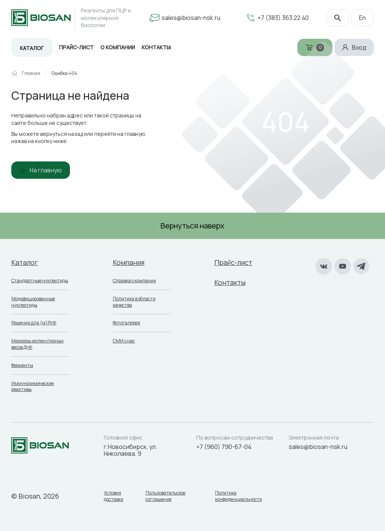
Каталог (32, 48)
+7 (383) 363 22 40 (283, 18)
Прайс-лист (76, 47)
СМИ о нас (124, 341)
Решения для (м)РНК (33, 323)
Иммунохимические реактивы (32, 386)
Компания (128, 262)
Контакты (230, 282)
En (362, 18)
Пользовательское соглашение (165, 496)
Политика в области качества (134, 301)
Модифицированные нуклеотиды (33, 301)
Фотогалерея (126, 323)
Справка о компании (134, 280)
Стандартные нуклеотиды (39, 280)
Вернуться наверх (192, 226)
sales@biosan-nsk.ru (191, 18)
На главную (46, 170)
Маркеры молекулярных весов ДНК (37, 344)
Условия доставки (113, 496)
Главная (31, 73)
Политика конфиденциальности (238, 496)
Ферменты (22, 365)
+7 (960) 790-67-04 (224, 446)
